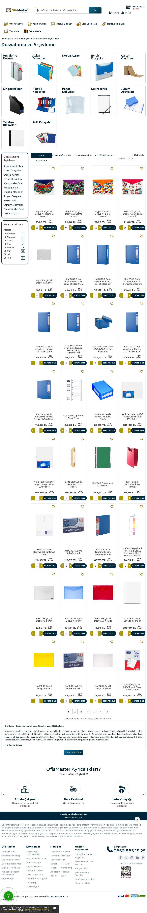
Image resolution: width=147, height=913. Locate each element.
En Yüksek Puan (104, 155)
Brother (65, 855)
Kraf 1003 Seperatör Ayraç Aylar (73, 416)
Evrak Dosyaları (13, 179)
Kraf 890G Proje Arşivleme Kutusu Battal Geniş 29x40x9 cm (73, 349)
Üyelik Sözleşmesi (11, 863)
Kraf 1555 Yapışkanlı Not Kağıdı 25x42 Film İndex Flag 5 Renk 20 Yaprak (132, 552)
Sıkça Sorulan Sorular (82, 874)
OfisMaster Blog (10, 855)
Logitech (55, 859)
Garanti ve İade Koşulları (83, 856)
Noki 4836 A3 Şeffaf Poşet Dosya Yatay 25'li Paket (132, 416)
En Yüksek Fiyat (83, 155)
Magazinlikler (11, 187)
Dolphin (65, 851)
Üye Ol (128, 12)
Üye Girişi (115, 12)
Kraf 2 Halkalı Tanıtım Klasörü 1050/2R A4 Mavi (103, 552)
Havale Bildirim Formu (84, 863)
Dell (63, 875)
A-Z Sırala (41, 160)
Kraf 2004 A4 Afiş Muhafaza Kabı (73, 687)
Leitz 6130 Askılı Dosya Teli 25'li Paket (73, 484)
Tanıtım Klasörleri (14, 209)
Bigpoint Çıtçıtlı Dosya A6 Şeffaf (44, 281)
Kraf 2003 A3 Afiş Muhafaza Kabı (73, 552)
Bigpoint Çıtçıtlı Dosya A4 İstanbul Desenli (44, 214)
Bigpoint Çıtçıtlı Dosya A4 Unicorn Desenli (132, 214)
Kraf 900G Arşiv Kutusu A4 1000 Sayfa (103, 416)
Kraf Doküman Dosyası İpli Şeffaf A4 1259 (44, 552)
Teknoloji (31, 882)
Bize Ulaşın (7, 878)
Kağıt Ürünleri (34, 866)
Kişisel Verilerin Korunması (10, 873)
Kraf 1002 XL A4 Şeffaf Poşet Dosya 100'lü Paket (132, 687)
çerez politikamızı (33, 909)
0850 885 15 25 (73, 816)
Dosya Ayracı (11, 174)
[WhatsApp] (8, 896)
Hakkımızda (8, 851)
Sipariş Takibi (83, 883)
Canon (54, 863)
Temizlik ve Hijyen (36, 878)
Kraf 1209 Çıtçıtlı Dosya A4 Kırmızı (103, 619)
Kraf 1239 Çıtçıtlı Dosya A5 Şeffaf (44, 619)
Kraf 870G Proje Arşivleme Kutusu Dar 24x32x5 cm (44, 349)
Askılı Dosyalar (12, 170)
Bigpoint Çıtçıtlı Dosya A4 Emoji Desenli (103, 214)
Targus (65, 871)
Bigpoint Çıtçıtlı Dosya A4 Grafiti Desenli (73, 214)
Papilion (55, 851)
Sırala (41, 155)
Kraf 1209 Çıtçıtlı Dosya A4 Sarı (44, 687)
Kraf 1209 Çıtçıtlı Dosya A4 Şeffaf (103, 687)
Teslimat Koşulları (85, 879)
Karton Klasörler (13, 183)
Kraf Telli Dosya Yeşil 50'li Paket (102, 484)
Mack (53, 867)
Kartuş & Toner (34, 870)
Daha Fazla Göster (74, 752)
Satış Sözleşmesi (10, 859)
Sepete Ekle (50, 228)
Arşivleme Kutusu (14, 166)
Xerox (53, 875)
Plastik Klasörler (13, 192)
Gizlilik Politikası (11, 867)
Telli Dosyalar (11, 213)
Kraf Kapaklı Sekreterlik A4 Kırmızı (132, 484)
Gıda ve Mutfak (34, 874)
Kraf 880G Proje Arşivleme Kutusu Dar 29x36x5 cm (103, 281)
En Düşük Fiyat (62, 155)
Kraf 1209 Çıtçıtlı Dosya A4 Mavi (73, 619)
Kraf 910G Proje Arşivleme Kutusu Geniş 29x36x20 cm (44, 416)
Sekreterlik (10, 200)
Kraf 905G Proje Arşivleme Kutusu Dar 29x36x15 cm (132, 349)
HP (63, 859)
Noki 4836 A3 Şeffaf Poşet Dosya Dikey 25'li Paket (44, 484)
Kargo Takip (82, 868)
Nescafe (55, 855)
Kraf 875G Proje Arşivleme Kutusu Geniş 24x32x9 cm (132, 281)
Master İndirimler (36, 858)
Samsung (66, 867)
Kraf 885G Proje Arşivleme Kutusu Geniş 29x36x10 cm (73, 281)
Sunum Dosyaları (14, 205)
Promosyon (32, 886)
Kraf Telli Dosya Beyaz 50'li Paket (132, 619)
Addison (55, 871)
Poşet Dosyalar (13, 196)
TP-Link (65, 863)
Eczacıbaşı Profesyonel (32, 853)
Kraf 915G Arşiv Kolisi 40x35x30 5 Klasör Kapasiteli (103, 349)
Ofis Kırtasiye (33, 862)
